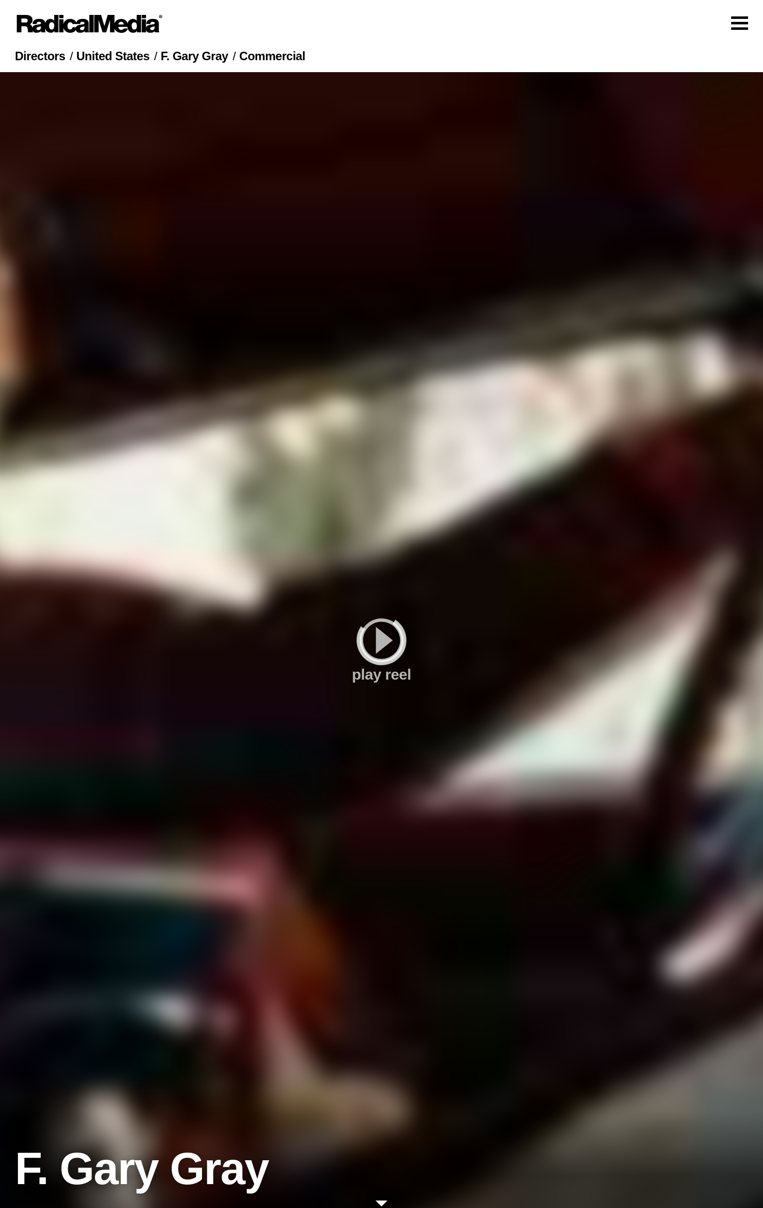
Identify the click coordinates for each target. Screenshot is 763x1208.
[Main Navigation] (381, 24)
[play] (381, 640)
